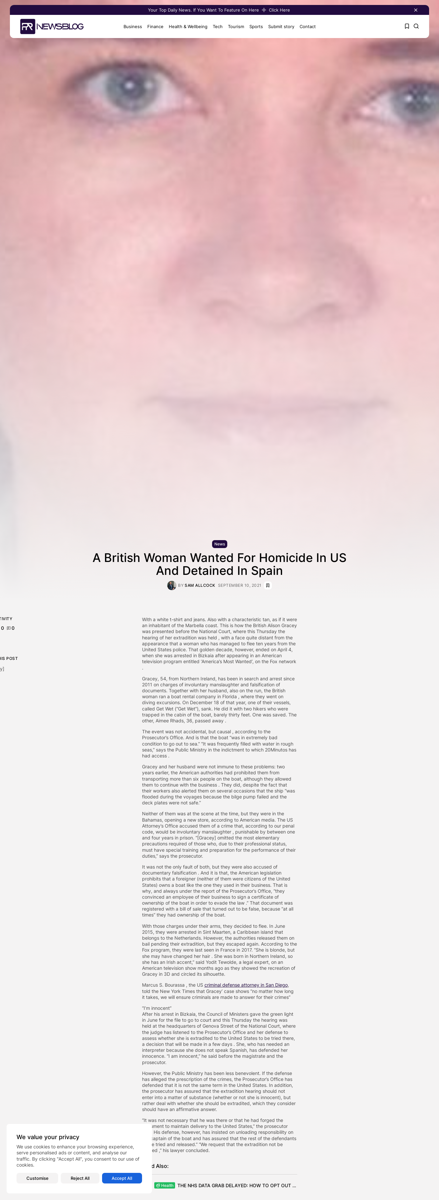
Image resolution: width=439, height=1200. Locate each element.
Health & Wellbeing (186, 26)
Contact (306, 26)
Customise (37, 1178)
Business (131, 26)
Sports (254, 26)
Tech (216, 26)
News (219, 543)
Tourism (234, 26)
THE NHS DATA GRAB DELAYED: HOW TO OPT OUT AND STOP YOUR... (255, 1186)
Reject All (80, 1178)
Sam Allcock (200, 585)
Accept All (122, 1178)
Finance (153, 26)
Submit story (279, 26)
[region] (79, 1158)
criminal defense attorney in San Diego (246, 985)
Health (164, 1186)
